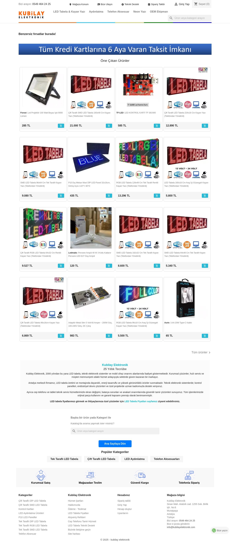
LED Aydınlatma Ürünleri (31, 513)
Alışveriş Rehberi (77, 517)
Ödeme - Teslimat (77, 509)
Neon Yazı (139, 11)
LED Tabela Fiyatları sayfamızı (141, 401)
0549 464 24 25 (41, 4)
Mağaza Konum (79, 4)
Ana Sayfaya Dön (115, 443)
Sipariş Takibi (156, 4)
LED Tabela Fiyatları (78, 513)
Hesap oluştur (125, 509)
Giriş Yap (122, 505)
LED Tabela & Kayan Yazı (69, 11)
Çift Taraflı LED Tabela (101, 459)
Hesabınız (124, 495)
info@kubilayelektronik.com (181, 527)
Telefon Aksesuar (118, 11)
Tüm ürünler (201, 353)
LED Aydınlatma (134, 459)
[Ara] (189, 18)
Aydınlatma (96, 11)
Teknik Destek (130, 4)
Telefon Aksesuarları (167, 459)
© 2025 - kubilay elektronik (115, 539)
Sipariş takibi (124, 500)
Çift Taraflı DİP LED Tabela (32, 500)
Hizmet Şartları (75, 500)
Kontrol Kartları (26, 509)
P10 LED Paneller (28, 517)
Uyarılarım (123, 513)
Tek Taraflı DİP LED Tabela (32, 521)
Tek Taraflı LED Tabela (64, 459)
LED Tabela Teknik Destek (81, 525)
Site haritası (74, 533)
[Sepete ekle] (61, 126)
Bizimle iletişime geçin (79, 529)
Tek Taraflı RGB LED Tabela (33, 525)
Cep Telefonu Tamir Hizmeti (82, 521)
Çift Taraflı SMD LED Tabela (33, 505)
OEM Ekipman (159, 11)
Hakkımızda (74, 505)
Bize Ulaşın (105, 4)
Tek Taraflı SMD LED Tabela (33, 529)
